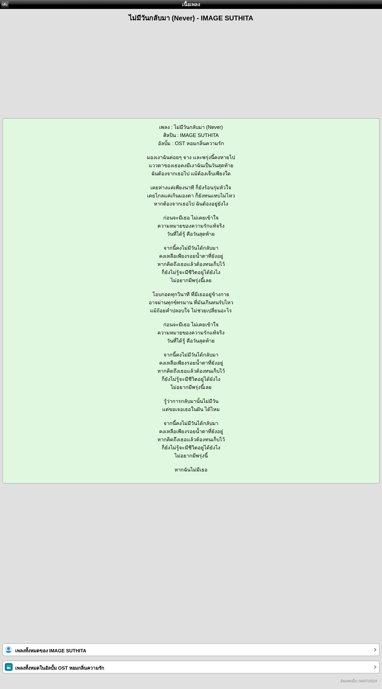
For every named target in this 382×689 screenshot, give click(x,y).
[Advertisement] (191, 68)
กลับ (4, 4)
